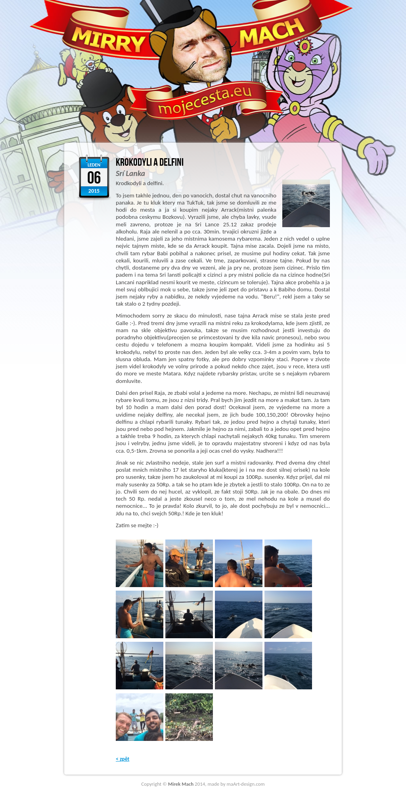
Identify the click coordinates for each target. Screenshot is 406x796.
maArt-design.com (246, 784)
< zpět (122, 759)
